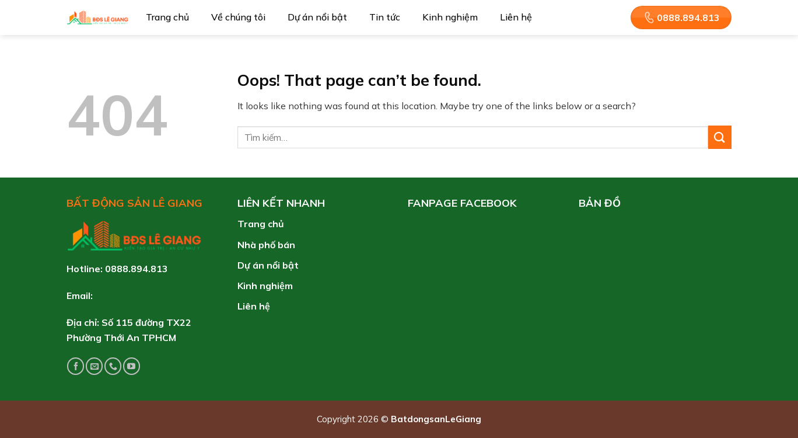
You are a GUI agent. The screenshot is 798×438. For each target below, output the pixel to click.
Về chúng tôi (238, 17)
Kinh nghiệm (450, 17)
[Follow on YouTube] (131, 365)
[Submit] (720, 137)
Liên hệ (516, 17)
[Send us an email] (94, 365)
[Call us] (112, 365)
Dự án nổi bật (317, 17)
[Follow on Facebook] (75, 365)
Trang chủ (167, 17)
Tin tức (384, 17)
